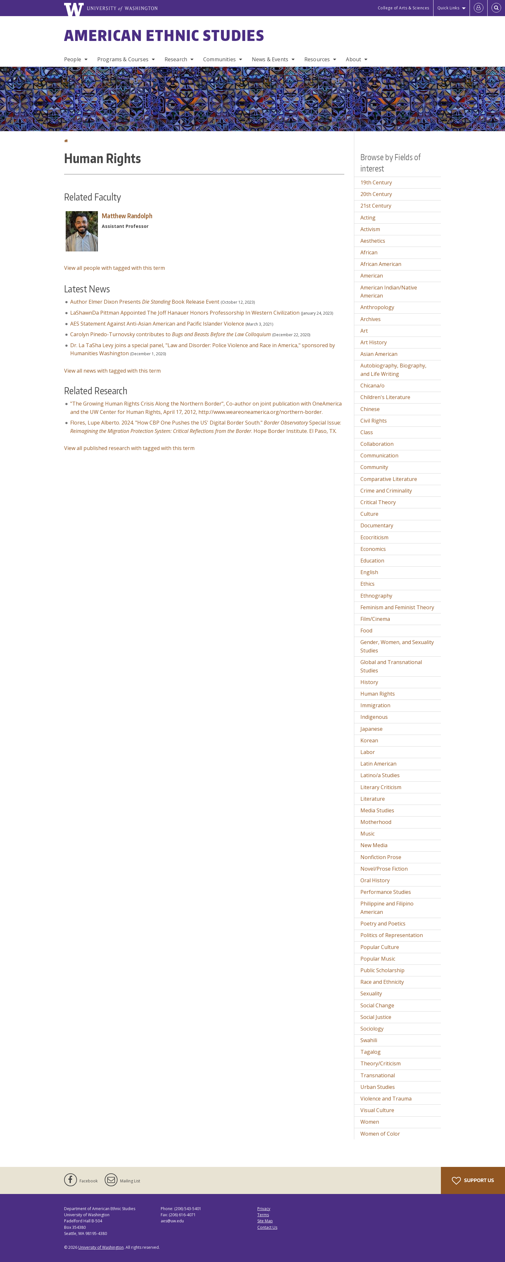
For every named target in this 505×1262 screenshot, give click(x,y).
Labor (367, 752)
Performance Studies (385, 891)
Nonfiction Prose (380, 857)
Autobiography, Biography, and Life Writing (393, 369)
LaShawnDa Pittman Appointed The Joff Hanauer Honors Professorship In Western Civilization (185, 312)
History (369, 682)
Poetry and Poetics (382, 923)
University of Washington (101, 1247)
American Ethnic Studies (164, 35)
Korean (369, 740)
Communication (379, 455)
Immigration (375, 705)
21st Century (375, 205)
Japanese (371, 728)
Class (366, 432)
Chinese (370, 409)
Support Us (473, 1180)
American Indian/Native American (388, 291)
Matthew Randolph (127, 215)
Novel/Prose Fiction (384, 868)
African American (380, 264)
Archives (370, 319)
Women (369, 1121)
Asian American (378, 353)
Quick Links (448, 8)
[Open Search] (496, 8)
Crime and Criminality (386, 490)
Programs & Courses (122, 59)
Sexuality (371, 993)
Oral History (375, 880)
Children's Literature (385, 397)
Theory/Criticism (380, 1063)
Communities (219, 59)
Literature (372, 798)
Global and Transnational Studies (391, 666)
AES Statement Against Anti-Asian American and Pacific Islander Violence (157, 323)
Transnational (377, 1075)
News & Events (270, 59)
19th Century (376, 182)
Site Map (265, 1221)
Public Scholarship (382, 970)
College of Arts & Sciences (403, 8)
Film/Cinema (375, 618)
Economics (373, 549)
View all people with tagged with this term (114, 267)
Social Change (377, 1005)
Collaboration (377, 443)
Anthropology (377, 307)
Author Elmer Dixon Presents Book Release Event (144, 301)
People (72, 59)
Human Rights (377, 693)
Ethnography (376, 595)
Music (367, 833)
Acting (368, 217)
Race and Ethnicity (382, 981)
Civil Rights (373, 420)
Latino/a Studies (380, 775)
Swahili (368, 1040)
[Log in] (478, 8)
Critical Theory (378, 502)
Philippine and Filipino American (387, 907)
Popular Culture (379, 947)
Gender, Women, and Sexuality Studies (397, 646)
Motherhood (375, 822)
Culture (369, 513)
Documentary (376, 525)
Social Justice (375, 1017)
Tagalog (370, 1051)
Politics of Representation (391, 935)
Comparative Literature (388, 479)
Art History (373, 342)
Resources (317, 59)
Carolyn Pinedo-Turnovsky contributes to (170, 334)
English (369, 572)
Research (176, 59)
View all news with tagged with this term (112, 370)
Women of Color (380, 1133)
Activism (370, 229)
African (368, 252)
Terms (263, 1215)
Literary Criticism (380, 787)
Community (374, 467)
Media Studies (377, 810)
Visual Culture (377, 1110)
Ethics (367, 583)
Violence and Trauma (386, 1098)
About (353, 59)
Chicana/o (372, 385)
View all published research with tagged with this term (129, 448)
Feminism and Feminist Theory (397, 607)
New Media (373, 845)
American (371, 275)
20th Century (376, 194)
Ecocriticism (374, 537)
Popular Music (377, 958)
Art (364, 330)
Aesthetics (372, 240)
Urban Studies (377, 1087)
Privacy (263, 1208)
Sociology (372, 1028)
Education (372, 560)
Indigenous (374, 716)
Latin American (378, 763)
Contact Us (267, 1227)
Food (366, 630)
